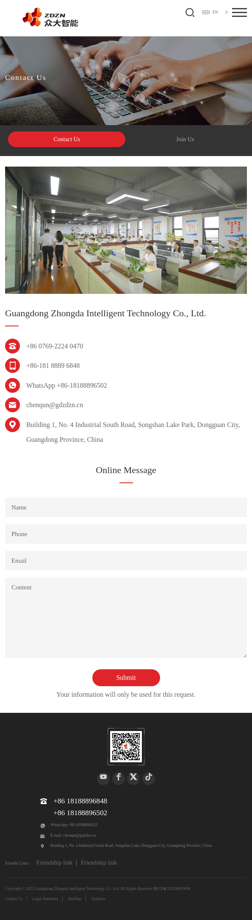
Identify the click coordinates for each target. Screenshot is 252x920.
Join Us (185, 139)
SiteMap (74, 899)
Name (19, 507)
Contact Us (67, 139)
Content (21, 587)
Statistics (98, 899)
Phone (19, 534)
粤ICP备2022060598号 (172, 889)
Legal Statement (45, 899)
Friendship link (54, 863)
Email (19, 560)
